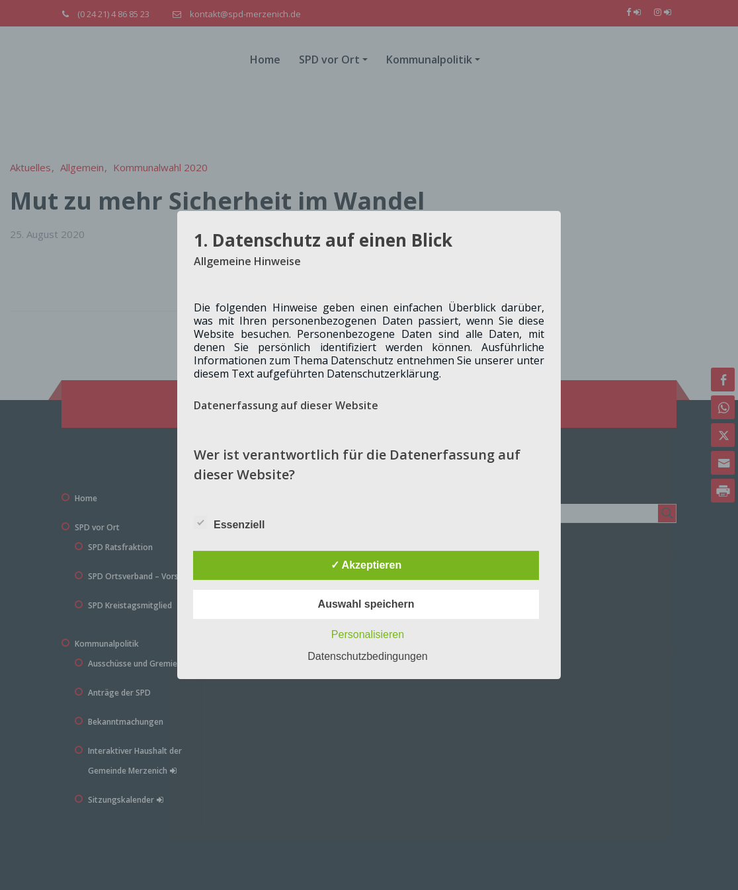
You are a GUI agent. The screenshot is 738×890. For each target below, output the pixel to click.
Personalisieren (367, 634)
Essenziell (229, 522)
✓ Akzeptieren (366, 565)
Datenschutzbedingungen (367, 656)
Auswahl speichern (366, 604)
